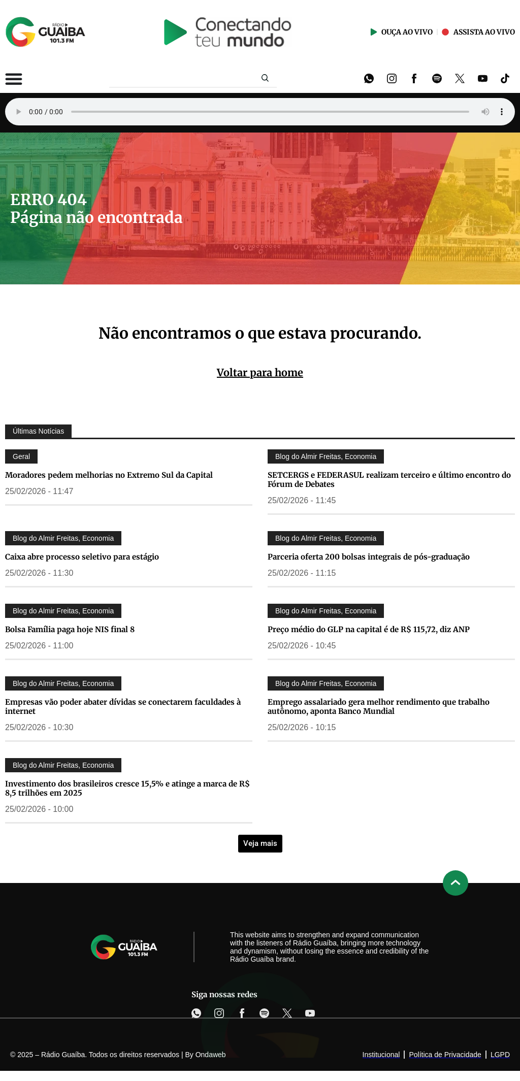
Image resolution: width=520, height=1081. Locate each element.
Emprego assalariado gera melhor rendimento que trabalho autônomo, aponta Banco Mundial (379, 706)
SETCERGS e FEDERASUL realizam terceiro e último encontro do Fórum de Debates (389, 479)
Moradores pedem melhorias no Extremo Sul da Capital (109, 475)
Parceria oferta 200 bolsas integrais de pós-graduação (369, 557)
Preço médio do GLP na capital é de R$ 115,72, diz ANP (369, 629)
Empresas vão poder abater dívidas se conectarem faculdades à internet (123, 706)
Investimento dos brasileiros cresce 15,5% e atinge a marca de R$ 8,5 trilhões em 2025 (127, 788)
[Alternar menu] (14, 79)
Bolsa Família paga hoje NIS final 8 (70, 629)
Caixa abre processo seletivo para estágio (82, 557)
